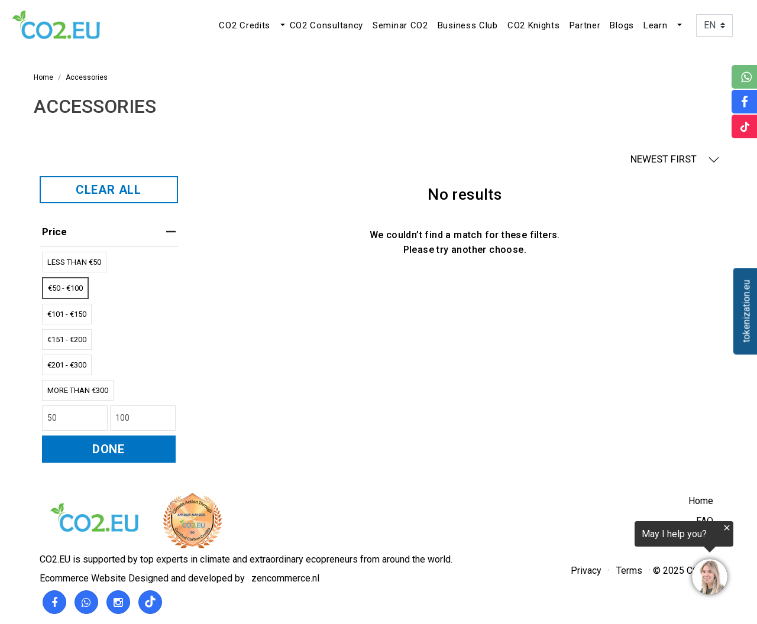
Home (700, 500)
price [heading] (109, 232)
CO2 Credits (244, 25)
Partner (585, 25)
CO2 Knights (533, 25)
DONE (108, 449)
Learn (655, 25)
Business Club (468, 25)
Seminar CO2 (400, 25)
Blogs (622, 25)
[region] (611, 560)
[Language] (714, 25)
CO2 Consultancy (327, 25)
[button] (281, 25)
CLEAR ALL (108, 190)
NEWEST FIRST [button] (674, 159)
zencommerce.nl (285, 578)
